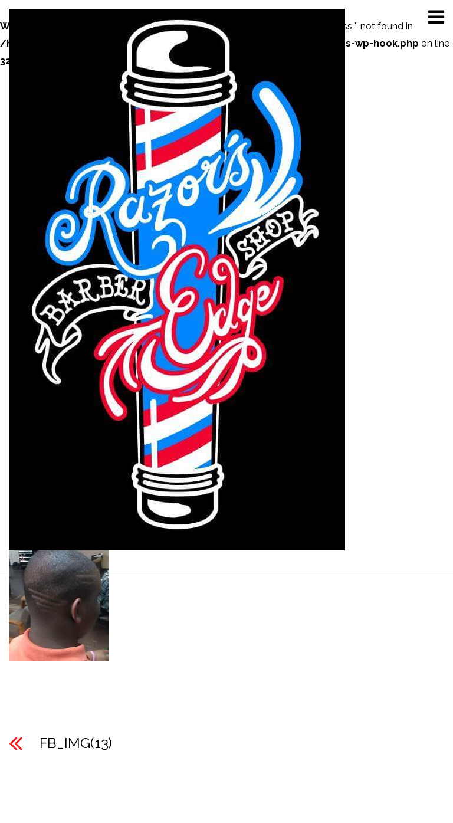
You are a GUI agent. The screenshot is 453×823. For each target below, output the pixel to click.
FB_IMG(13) (76, 743)
